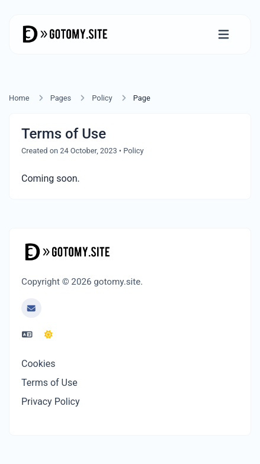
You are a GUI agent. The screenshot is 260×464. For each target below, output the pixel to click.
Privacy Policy (50, 401)
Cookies (38, 363)
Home (19, 98)
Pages (61, 98)
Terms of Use (49, 382)
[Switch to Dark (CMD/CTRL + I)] (48, 335)
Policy (102, 98)
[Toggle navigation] (223, 34)
